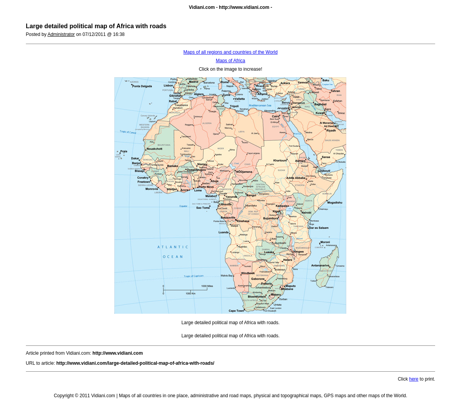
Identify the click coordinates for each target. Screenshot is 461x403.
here (413, 379)
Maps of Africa (230, 60)
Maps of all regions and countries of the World (231, 52)
